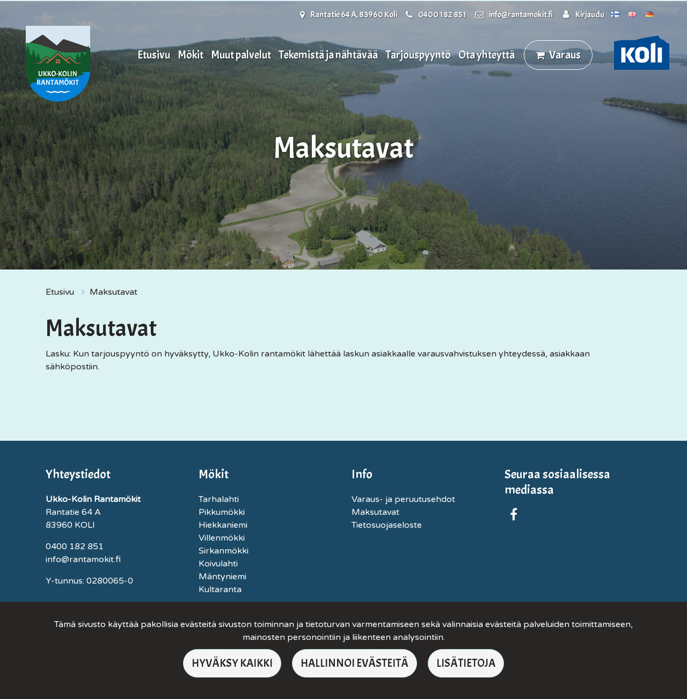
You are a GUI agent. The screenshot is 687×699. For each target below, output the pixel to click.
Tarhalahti (219, 499)
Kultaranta (220, 589)
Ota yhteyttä (486, 55)
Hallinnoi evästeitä (354, 663)
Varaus (565, 55)
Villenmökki (222, 538)
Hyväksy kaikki (232, 663)
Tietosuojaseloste (387, 525)
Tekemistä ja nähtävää (328, 55)
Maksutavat (113, 292)
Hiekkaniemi (223, 525)
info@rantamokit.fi (520, 14)
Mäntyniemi (222, 576)
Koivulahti (218, 563)
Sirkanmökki (224, 550)
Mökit (190, 55)
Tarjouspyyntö (418, 55)
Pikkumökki (222, 512)
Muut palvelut (241, 55)
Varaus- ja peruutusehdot (403, 499)
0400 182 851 (442, 14)
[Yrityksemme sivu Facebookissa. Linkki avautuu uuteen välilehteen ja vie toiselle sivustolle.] (514, 516)
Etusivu (153, 55)
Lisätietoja (465, 663)
